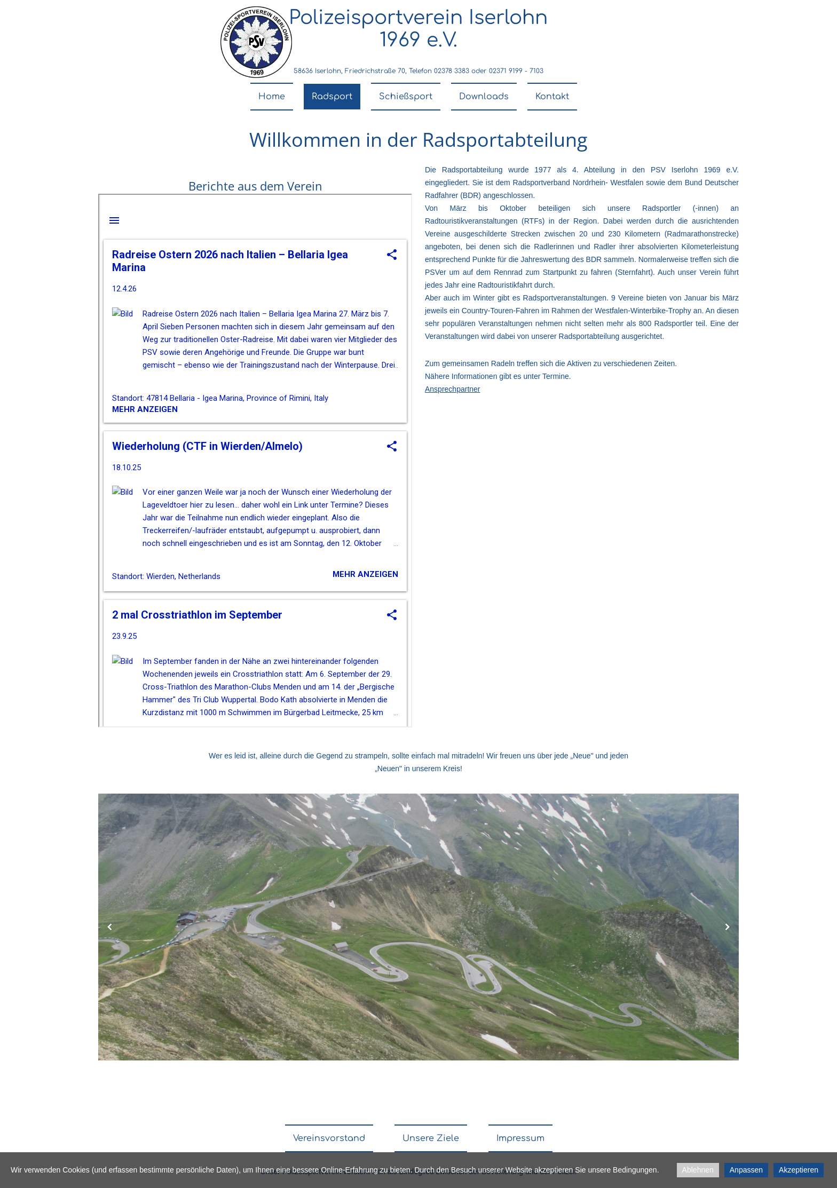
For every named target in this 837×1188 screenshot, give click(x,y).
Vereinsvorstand (329, 1138)
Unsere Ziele (430, 1138)
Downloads (484, 96)
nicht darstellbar (255, 460)
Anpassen (746, 1170)
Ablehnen (698, 1170)
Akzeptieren (798, 1170)
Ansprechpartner (452, 389)
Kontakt (552, 96)
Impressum (520, 1138)
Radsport (332, 96)
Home (271, 96)
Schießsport (405, 96)
